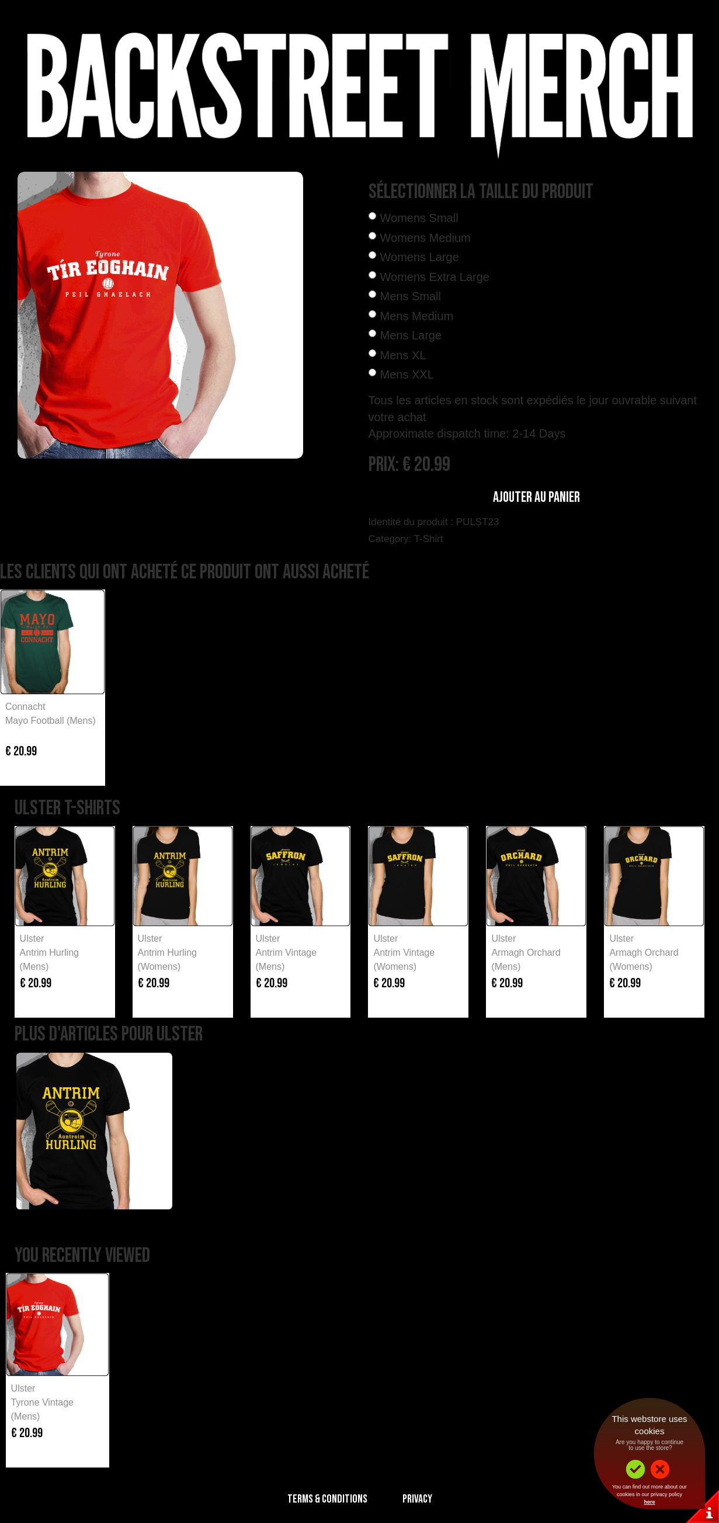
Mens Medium (417, 316)
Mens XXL (407, 374)
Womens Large (419, 257)
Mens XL (403, 355)
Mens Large (411, 335)
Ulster (32, 938)
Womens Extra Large (435, 276)
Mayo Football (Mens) (50, 721)
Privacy (417, 1499)
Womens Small (419, 217)
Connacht (25, 707)
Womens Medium (425, 237)
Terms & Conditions (327, 1499)
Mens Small (410, 296)
